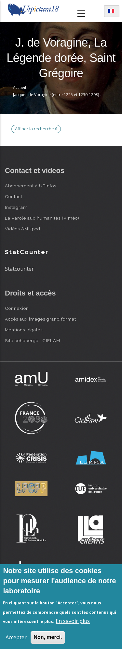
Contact (13, 196)
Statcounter (19, 268)
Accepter (16, 637)
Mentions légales (24, 329)
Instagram (16, 207)
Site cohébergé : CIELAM (32, 340)
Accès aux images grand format (40, 319)
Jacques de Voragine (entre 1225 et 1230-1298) (56, 94)
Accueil (19, 87)
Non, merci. (48, 637)
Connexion (17, 308)
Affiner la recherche (36, 129)
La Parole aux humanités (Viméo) (42, 218)
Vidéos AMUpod (22, 228)
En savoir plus (73, 621)
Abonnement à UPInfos (30, 185)
